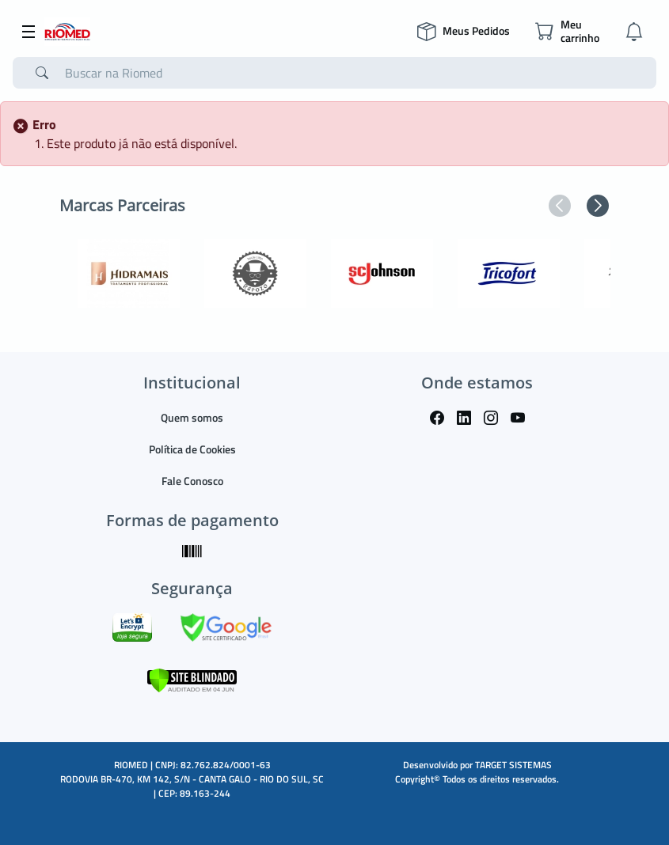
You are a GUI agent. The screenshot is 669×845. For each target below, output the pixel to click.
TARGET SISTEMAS (513, 764)
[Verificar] (192, 679)
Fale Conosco (192, 480)
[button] (559, 205)
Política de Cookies (192, 449)
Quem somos (192, 417)
